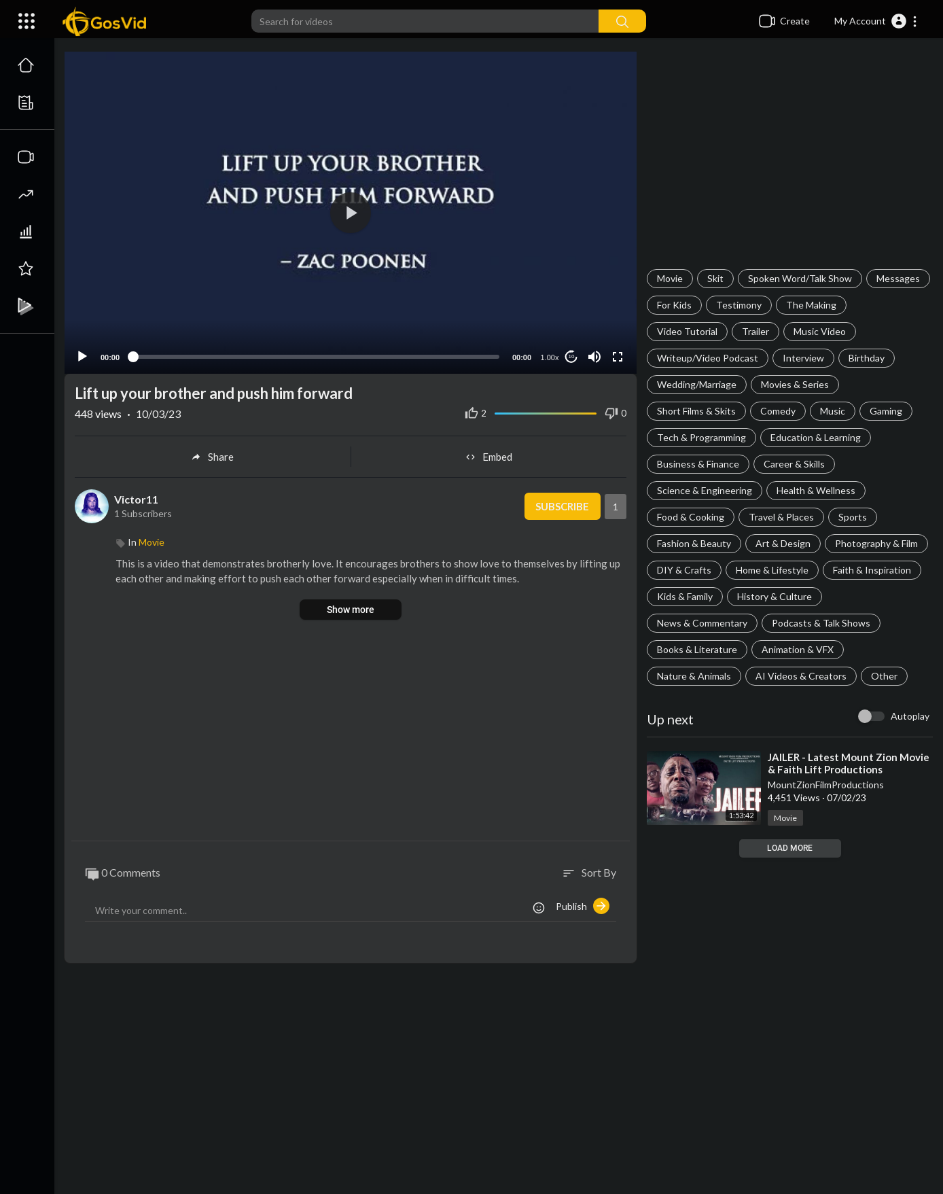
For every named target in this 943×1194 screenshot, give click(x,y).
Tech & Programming (701, 437)
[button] (876, 21)
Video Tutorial (687, 331)
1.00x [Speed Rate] (550, 357)
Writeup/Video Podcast (707, 358)
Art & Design (783, 543)
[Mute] (594, 357)
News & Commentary (702, 623)
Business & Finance (698, 464)
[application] (351, 213)
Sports (852, 517)
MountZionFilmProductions (826, 784)
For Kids (674, 305)
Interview (803, 358)
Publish (582, 906)
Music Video (820, 331)
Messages (898, 278)
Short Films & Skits (696, 411)
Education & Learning (815, 437)
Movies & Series (795, 384)
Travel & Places (781, 517)
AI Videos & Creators (801, 676)
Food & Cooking (690, 517)
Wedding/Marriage (696, 384)
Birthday (867, 358)
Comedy (778, 411)
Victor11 (136, 499)
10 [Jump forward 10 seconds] (572, 356)
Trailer (755, 331)
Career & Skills (794, 464)
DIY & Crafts (684, 570)
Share (212, 457)
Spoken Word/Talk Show (800, 278)
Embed (488, 457)
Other (884, 676)
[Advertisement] (790, 160)
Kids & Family (685, 596)
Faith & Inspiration (872, 570)
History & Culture (774, 596)
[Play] (82, 357)
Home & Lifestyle (772, 570)
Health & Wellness (816, 490)
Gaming (886, 411)
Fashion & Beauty (694, 543)
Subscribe (562, 506)
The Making (811, 305)
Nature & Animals (694, 676)
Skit (715, 278)
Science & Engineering (704, 490)
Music (832, 411)
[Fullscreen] (617, 357)
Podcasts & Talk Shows (821, 623)
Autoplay (910, 716)
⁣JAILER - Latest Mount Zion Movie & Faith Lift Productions (848, 763)
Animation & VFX (798, 649)
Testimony (739, 305)
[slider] (315, 357)
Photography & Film (876, 543)
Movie (670, 278)
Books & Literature (697, 649)
